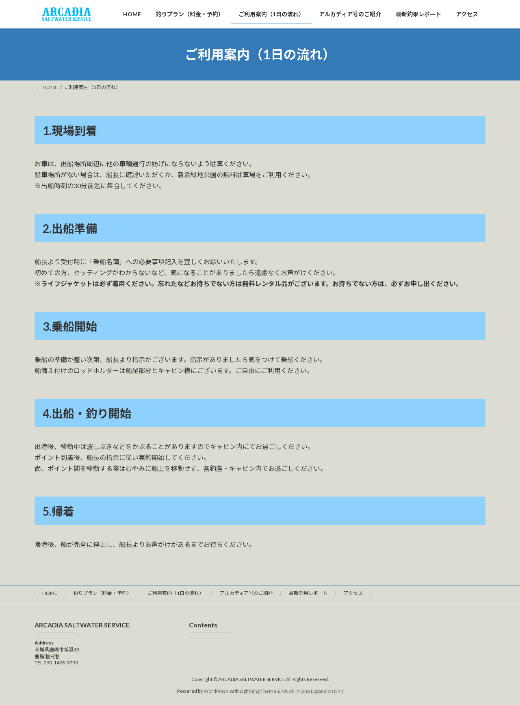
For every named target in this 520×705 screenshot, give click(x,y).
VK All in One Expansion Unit (312, 691)
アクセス (353, 593)
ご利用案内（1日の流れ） (175, 593)
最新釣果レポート (308, 593)
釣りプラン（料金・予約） (102, 593)
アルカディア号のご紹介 (246, 593)
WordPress (216, 691)
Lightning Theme (258, 691)
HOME (49, 593)
